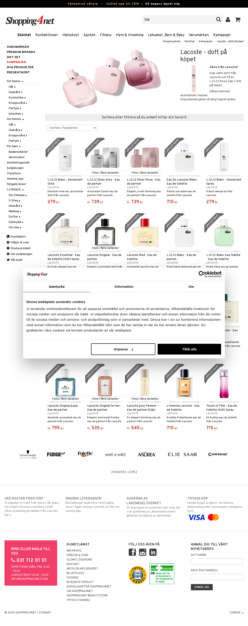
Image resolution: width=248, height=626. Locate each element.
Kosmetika (17, 98)
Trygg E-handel (78, 600)
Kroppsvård (18, 103)
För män (15, 227)
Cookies (73, 578)
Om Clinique (18, 195)
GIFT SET (13, 57)
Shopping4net (171, 41)
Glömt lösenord (79, 560)
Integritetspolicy (80, 582)
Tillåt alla (189, 349)
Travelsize (14, 173)
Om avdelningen (19, 254)
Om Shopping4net (80, 591)
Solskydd (16, 222)
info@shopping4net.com (29, 579)
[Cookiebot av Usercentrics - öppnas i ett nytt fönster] (202, 274)
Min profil (74, 551)
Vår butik (15, 260)
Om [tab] (191, 286)
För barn (14, 146)
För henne (15, 81)
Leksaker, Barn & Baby (166, 35)
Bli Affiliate (75, 573)
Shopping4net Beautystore (87, 596)
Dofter (15, 217)
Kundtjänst (16, 237)
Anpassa (123, 349)
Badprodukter (18, 152)
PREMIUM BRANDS (21, 52)
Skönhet (24, 35)
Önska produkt (19, 248)
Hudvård (16, 92)
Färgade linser (16, 184)
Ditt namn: (199, 555)
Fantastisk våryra (83, 4)
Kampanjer (222, 35)
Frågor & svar (18, 242)
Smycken (16, 114)
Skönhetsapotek (18, 163)
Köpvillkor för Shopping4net (89, 587)
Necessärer (17, 157)
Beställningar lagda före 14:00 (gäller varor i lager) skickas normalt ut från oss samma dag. (93, 504)
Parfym (15, 108)
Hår (12, 87)
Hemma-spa (15, 179)
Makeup (15, 211)
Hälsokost (71, 35)
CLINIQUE (15, 190)
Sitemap (44, 613)
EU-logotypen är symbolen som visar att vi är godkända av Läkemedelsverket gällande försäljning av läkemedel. (154, 507)
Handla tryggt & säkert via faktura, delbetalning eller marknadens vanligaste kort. (215, 508)
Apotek (89, 35)
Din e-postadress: (204, 570)
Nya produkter (20, 67)
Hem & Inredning (129, 35)
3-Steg (15, 201)
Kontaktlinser (46, 35)
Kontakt (73, 564)
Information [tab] (124, 286)
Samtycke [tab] (57, 286)
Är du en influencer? (82, 569)
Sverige (236, 613)
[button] (237, 19)
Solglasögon (15, 168)
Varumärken (199, 35)
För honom (15, 119)
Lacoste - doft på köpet (230, 41)
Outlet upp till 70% (122, 4)
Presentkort (18, 72)
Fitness (105, 35)
